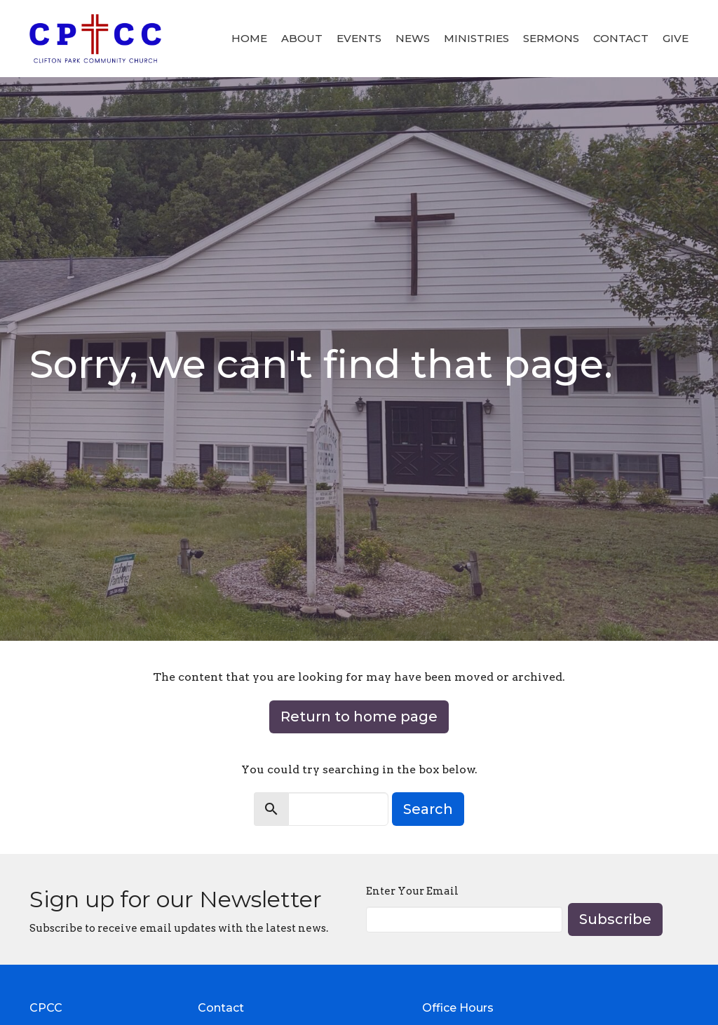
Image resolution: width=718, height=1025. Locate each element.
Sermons (551, 38)
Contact (621, 38)
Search (428, 809)
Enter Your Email (412, 891)
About (302, 38)
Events (359, 38)
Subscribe (615, 919)
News (412, 38)
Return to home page (359, 716)
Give (676, 38)
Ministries (476, 38)
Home (249, 38)
